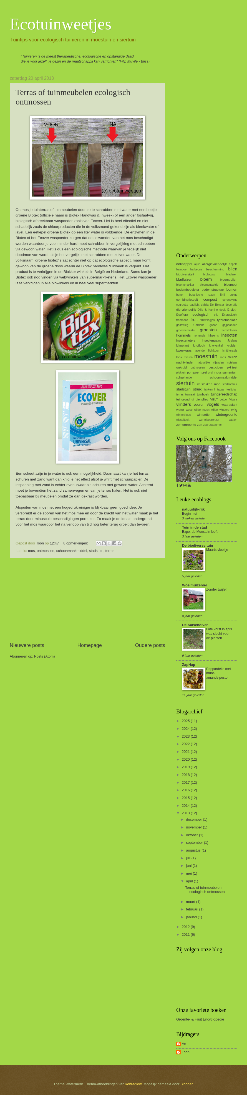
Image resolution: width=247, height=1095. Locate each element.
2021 (186, 752)
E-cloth (232, 309)
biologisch (210, 274)
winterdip (203, 414)
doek (223, 309)
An (184, 1044)
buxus (233, 294)
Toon (186, 1052)
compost (210, 299)
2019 (186, 767)
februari (192, 909)
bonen (180, 294)
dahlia (204, 304)
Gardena (199, 325)
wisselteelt (183, 419)
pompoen (193, 372)
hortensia (199, 335)
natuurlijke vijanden (210, 362)
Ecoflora (182, 314)
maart (191, 902)
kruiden (232, 345)
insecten (229, 335)
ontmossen (45, 551)
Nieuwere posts (27, 645)
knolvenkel (216, 345)
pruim (211, 372)
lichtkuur (213, 350)
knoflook (199, 345)
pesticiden (215, 367)
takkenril (209, 389)
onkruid (181, 367)
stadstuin (96, 551)
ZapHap (188, 665)
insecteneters (185, 340)
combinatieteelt (187, 299)
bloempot (230, 284)
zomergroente (186, 424)
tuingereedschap (224, 394)
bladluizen (184, 279)
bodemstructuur (213, 289)
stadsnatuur (229, 384)
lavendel (200, 350)
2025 (186, 721)
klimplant (182, 345)
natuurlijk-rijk (193, 509)
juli (188, 858)
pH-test (232, 367)
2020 (186, 759)
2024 (186, 728)
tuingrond (183, 399)
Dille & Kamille (208, 309)
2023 (186, 736)
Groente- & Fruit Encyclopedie (200, 1019)
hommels (183, 335)
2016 (186, 790)
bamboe (181, 269)
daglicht (195, 304)
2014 (186, 805)
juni (189, 865)
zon (199, 424)
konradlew (133, 1084)
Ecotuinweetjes (61, 24)
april (190, 881)
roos (218, 372)
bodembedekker (187, 289)
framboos (182, 320)
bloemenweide (209, 284)
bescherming (215, 269)
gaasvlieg (182, 325)
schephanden (184, 377)
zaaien (233, 419)
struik (197, 389)
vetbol (223, 399)
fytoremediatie (227, 320)
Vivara (233, 399)
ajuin (197, 264)
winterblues (183, 414)
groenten (208, 329)
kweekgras (183, 350)
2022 (186, 744)
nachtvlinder (184, 362)
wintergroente (226, 414)
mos (31, 551)
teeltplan (231, 389)
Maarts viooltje (217, 550)
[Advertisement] (87, 600)
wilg (234, 409)
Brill (222, 294)
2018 (186, 775)
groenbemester (185, 330)
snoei (217, 384)
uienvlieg (202, 399)
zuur (206, 424)
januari (192, 917)
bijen (232, 269)
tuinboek (203, 394)
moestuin (206, 356)
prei (204, 372)
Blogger (186, 1084)
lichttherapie (229, 350)
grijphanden (229, 325)
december (194, 819)
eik (216, 314)
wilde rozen (202, 409)
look (179, 357)
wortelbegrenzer (209, 419)
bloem (206, 279)
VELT (214, 399)
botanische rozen (202, 294)
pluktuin (181, 372)
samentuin (230, 372)
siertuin (185, 383)
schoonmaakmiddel (71, 551)
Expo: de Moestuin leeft (200, 532)
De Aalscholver (195, 625)
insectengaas (211, 340)
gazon (213, 325)
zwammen (215, 424)
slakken (206, 384)
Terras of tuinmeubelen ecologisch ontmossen (205, 889)
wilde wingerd (220, 409)
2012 (186, 927)
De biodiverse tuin (197, 545)
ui (192, 399)
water (180, 409)
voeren (198, 404)
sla (198, 384)
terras (110, 551)
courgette (182, 304)
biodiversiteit (185, 274)
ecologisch (201, 314)
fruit (194, 319)
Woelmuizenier (194, 585)
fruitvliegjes (207, 320)
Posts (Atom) (44, 656)
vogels (213, 404)
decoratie (231, 304)
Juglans (233, 340)
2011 (186, 934)
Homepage (89, 645)
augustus (193, 850)
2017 (186, 782)
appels (233, 264)
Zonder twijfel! (216, 589)
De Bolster (217, 304)
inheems (213, 335)
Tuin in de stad (194, 527)
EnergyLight (229, 314)
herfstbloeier (229, 330)
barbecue (196, 269)
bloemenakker (185, 284)
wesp (189, 409)
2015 (186, 798)
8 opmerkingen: (76, 543)
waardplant (229, 404)
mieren (188, 357)
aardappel (184, 264)
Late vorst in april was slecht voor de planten (219, 633)
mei (189, 873)
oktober (192, 835)
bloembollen (228, 279)
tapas (220, 389)
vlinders (183, 404)
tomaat (190, 394)
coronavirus (230, 299)
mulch (232, 357)
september (195, 842)
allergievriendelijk (214, 264)
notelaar (232, 362)
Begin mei (189, 514)
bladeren (231, 274)
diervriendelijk (186, 309)
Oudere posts (150, 645)
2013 (186, 813)
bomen (231, 289)
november (194, 827)
